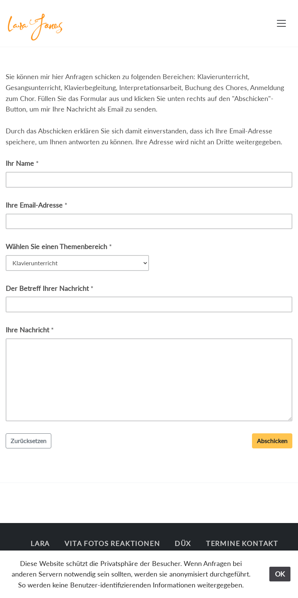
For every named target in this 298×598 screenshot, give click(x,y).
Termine (223, 543)
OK (280, 574)
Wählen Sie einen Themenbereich (56, 246)
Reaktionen (135, 543)
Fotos (96, 543)
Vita (73, 543)
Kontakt (260, 543)
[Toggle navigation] (281, 23)
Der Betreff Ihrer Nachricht (47, 288)
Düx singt (183, 548)
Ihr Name (20, 163)
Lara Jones (40, 548)
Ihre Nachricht (27, 330)
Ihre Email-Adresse (34, 205)
